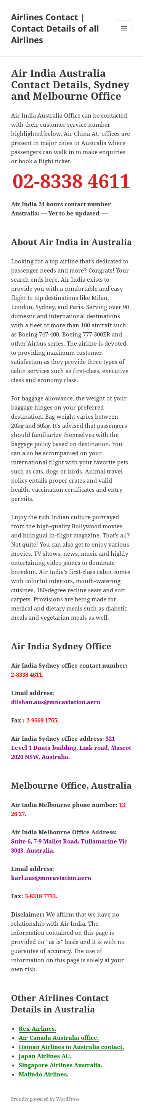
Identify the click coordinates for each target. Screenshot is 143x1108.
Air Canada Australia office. (59, 1037)
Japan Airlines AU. (45, 1056)
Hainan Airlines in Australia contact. (71, 1047)
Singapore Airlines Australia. (60, 1065)
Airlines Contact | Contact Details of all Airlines (55, 28)
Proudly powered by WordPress (45, 1099)
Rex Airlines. (37, 1028)
